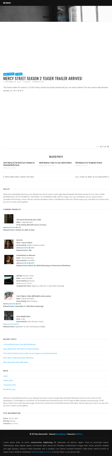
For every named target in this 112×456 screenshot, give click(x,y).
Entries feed (8, 380)
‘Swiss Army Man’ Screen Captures (19, 177)
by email (14, 423)
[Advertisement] (56, 52)
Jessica (27, 82)
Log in (5, 376)
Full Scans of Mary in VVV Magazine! (91, 177)
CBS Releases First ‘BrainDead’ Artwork (88, 162)
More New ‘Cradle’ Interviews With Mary (18, 358)
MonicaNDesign (61, 434)
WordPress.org (9, 389)
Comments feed (9, 385)
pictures (11, 227)
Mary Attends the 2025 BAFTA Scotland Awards (21, 349)
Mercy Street (9, 74)
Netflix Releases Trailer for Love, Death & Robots (55, 162)
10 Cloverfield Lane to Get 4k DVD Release (19, 344)
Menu (8, 3)
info (19, 227)
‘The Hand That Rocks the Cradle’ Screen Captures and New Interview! (30, 353)
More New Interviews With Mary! (15, 362)
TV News (19, 74)
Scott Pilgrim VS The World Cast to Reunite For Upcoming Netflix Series (19, 163)
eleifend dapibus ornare (41, 452)
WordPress (79, 434)
